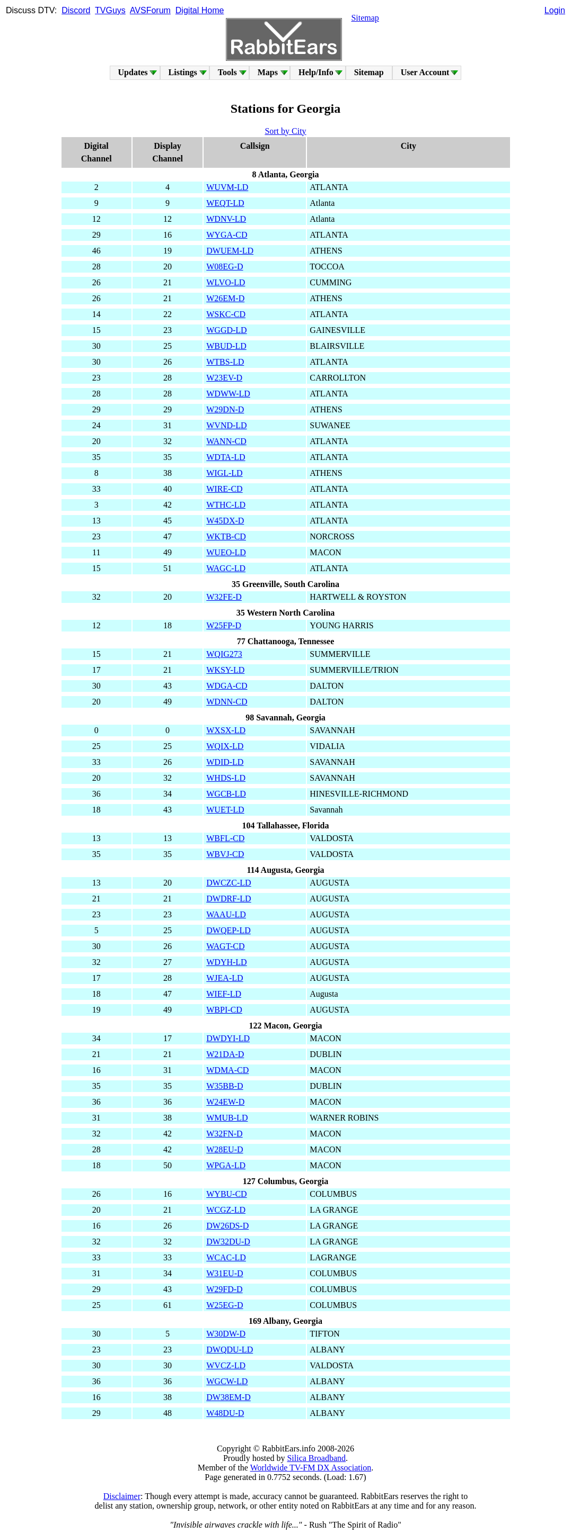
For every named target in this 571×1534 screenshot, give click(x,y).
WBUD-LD (226, 345)
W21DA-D (225, 1054)
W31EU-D (224, 1273)
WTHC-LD (225, 504)
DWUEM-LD (229, 250)
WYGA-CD (226, 234)
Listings (183, 72)
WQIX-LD (224, 746)
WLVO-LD (225, 282)
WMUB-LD (227, 1117)
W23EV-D (224, 377)
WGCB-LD (226, 793)
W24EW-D (225, 1101)
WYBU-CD (226, 1193)
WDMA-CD (227, 1070)
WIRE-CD (224, 488)
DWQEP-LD (228, 930)
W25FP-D (223, 625)
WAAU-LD (226, 914)
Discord (76, 10)
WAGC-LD (225, 568)
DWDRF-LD (228, 898)
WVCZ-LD (225, 1365)
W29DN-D (225, 409)
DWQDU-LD (229, 1349)
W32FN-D (224, 1133)
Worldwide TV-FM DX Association (311, 1467)
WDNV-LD (226, 218)
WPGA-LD (225, 1165)
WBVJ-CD (225, 854)
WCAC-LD (226, 1257)
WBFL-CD (225, 838)
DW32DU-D (228, 1241)
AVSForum (150, 10)
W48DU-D (225, 1413)
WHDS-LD (225, 777)
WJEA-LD (224, 977)
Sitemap (365, 17)
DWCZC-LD (228, 882)
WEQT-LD (225, 202)
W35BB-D (224, 1085)
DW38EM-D (228, 1397)
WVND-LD (226, 425)
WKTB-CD (226, 536)
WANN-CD (226, 441)
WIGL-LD (224, 472)
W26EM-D (225, 298)
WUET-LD (225, 809)
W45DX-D (225, 520)
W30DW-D (225, 1333)
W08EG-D (224, 266)
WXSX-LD (225, 730)
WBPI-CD (224, 1009)
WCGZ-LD (225, 1209)
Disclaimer (121, 1496)
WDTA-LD (225, 457)
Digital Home (199, 10)
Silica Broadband (316, 1458)
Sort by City (285, 131)
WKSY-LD (225, 669)
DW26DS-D (227, 1225)
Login (554, 10)
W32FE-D (224, 596)
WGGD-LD (226, 330)
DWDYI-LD (228, 1038)
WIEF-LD (223, 993)
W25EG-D (224, 1305)
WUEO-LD (226, 552)
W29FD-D (224, 1289)
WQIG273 (224, 653)
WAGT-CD (225, 946)
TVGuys (110, 10)
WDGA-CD (226, 685)
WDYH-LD (226, 962)
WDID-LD (224, 761)
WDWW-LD (228, 393)
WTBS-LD (225, 361)
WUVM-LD (227, 187)
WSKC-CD (225, 314)
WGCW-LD (227, 1381)
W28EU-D (224, 1149)
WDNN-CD (226, 701)
